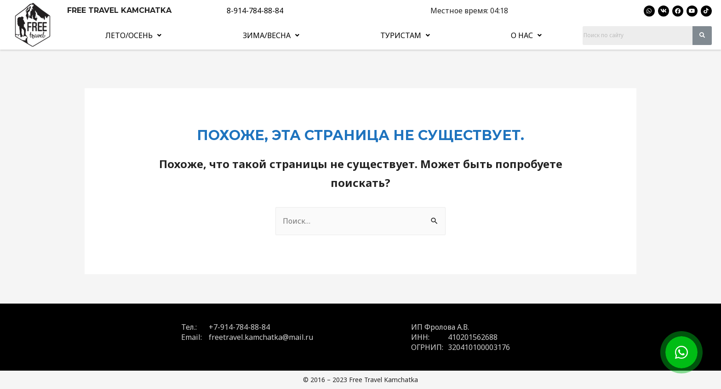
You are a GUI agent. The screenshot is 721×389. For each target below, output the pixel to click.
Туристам (405, 35)
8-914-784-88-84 (255, 11)
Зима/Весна (271, 35)
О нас (526, 35)
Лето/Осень (133, 35)
